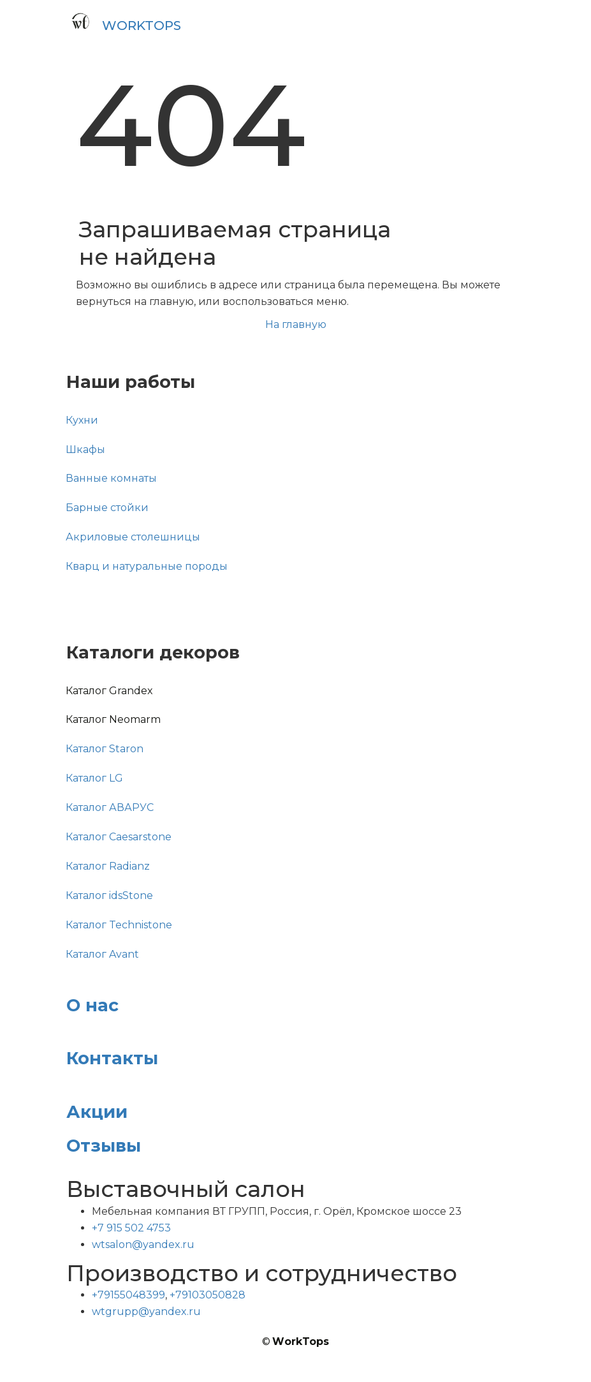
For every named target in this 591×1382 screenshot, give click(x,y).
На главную (295, 324)
